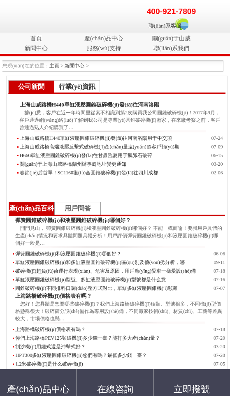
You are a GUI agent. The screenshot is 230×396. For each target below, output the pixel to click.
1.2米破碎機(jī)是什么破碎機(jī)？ (49, 364)
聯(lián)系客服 (165, 26)
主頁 (54, 66)
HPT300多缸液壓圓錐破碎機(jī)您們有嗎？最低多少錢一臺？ (80, 355)
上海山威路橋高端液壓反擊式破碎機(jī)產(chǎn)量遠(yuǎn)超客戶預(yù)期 (99, 147)
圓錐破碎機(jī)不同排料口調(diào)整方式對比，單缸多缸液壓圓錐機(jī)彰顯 (96, 288)
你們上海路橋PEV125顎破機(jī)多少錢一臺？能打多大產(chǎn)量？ (87, 338)
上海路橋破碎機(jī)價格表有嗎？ (53, 296)
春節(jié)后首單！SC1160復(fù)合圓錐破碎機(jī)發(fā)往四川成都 (89, 173)
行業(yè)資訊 (77, 86)
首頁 (36, 38)
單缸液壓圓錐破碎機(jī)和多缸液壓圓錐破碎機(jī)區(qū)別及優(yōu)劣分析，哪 (99, 262)
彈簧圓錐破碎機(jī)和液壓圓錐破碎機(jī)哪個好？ (68, 254)
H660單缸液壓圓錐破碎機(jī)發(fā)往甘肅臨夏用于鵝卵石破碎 (86, 155)
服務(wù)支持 (104, 48)
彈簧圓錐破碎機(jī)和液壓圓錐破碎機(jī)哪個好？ (73, 220)
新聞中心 (36, 48)
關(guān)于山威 (171, 38)
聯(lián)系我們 (171, 48)
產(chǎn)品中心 (103, 38)
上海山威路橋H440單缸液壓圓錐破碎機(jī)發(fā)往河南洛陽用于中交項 (96, 138)
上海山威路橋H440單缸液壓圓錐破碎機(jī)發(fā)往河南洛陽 (90, 105)
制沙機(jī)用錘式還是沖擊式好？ (50, 347)
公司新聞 (31, 86)
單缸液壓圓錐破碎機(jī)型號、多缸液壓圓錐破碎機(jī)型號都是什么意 (90, 280)
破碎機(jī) (25, 16)
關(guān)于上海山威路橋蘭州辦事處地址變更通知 (73, 164)
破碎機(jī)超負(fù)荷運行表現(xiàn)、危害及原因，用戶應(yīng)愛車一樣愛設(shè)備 (105, 271)
